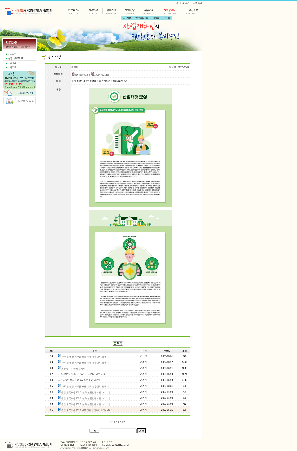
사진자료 (166, 18)
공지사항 (127, 18)
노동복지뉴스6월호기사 (73, 368)
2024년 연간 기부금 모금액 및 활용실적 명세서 (85, 356)
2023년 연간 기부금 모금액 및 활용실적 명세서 (85, 362)
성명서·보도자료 (141, 18)
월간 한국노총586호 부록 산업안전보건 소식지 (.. (86, 392)
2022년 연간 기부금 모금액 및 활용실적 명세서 (85, 386)
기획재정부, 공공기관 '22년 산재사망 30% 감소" (82, 374)
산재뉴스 (155, 18)
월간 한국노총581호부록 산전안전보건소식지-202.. (87, 410)
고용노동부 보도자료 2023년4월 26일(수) (79, 380)
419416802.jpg (80, 74)
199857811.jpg (100, 74)
